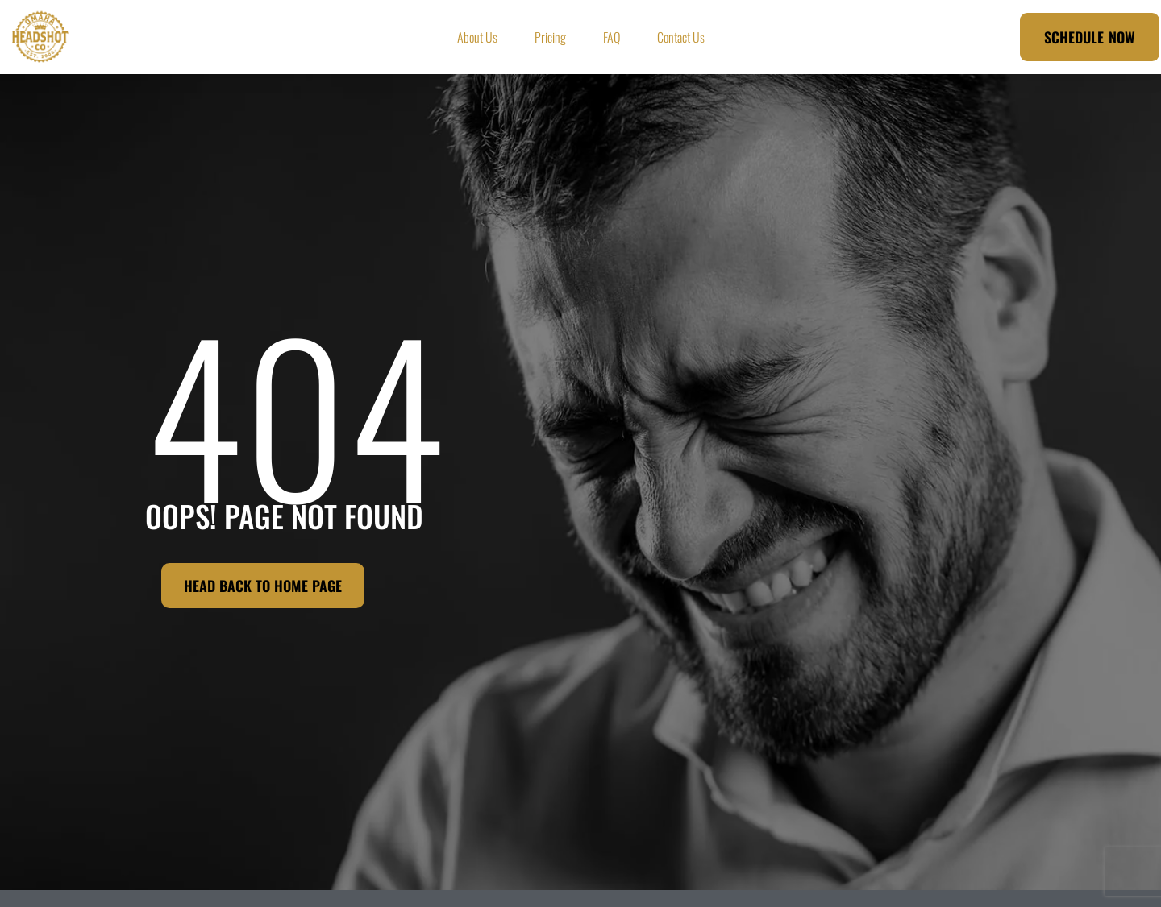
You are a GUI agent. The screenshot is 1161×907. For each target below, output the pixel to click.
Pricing (550, 37)
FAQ (611, 37)
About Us (477, 37)
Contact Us (681, 37)
